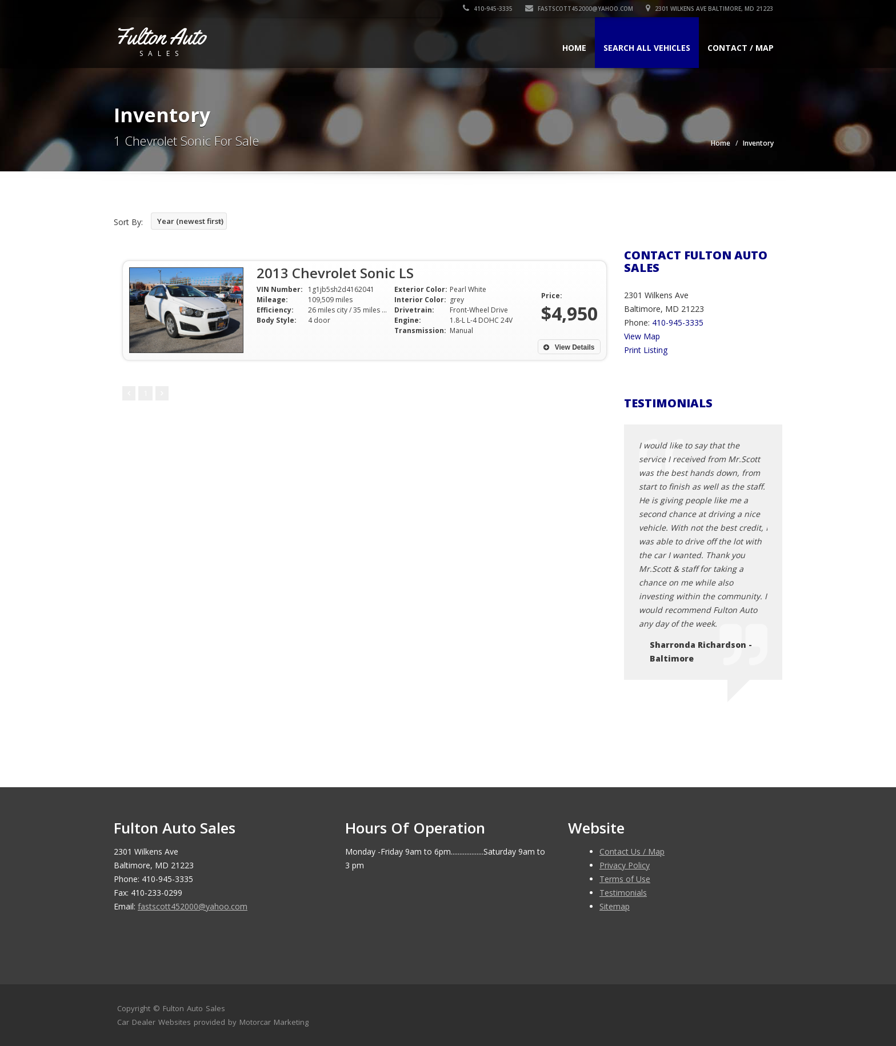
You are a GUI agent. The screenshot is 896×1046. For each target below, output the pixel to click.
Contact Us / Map (632, 851)
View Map (642, 336)
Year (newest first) (190, 221)
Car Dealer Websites (154, 1022)
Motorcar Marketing (274, 1022)
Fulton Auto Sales (194, 1008)
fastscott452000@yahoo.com (580, 9)
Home (574, 47)
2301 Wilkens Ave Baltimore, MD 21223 (710, 9)
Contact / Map (740, 47)
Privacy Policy (624, 865)
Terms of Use (624, 878)
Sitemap (614, 906)
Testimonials (623, 892)
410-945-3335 (488, 9)
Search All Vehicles (646, 47)
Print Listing (645, 349)
